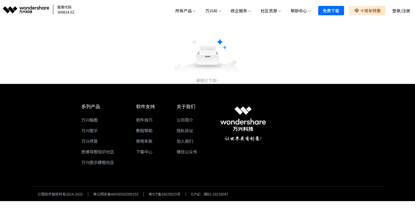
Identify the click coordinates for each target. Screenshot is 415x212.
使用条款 (144, 141)
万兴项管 (89, 141)
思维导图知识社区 (97, 152)
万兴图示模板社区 (97, 162)
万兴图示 (89, 130)
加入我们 (185, 141)
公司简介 (185, 120)
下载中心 (144, 152)
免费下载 (331, 11)
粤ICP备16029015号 (164, 193)
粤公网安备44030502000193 (115, 193)
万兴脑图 (89, 120)
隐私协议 (185, 130)
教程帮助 (144, 130)
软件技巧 (144, 120)
